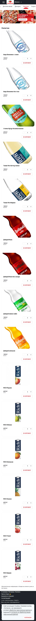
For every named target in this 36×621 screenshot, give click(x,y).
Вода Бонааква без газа (11, 91)
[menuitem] (8, 7)
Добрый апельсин (9, 351)
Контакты (17, 592)
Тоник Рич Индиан (9, 203)
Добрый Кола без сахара (11, 277)
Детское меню (7, 6)
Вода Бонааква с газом (10, 54)
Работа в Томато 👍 (6, 594)
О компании (4, 592)
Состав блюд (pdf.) (5, 598)
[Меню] (3, 2)
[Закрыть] (28, 617)
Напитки (26, 6)
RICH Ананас (7, 499)
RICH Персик (7, 388)
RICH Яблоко (7, 425)
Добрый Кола (7, 240)
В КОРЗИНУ (27, 63)
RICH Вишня (7, 573)
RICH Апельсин (8, 462)
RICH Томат (7, 536)
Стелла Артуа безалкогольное (13, 128)
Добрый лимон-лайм (10, 314)
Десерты (18, 6)
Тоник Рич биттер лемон (11, 165)
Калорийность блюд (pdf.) (7, 596)
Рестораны (11, 592)
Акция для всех (22, 19)
